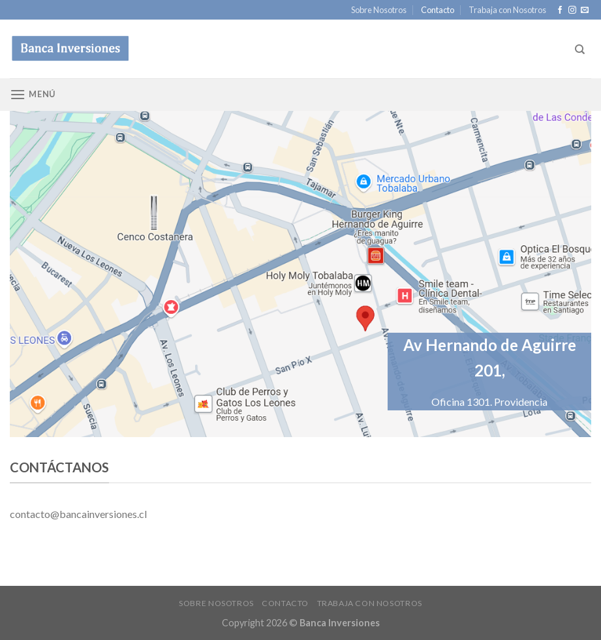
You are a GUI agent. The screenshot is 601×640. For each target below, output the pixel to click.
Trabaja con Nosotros (507, 10)
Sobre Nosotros (379, 10)
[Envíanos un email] (585, 10)
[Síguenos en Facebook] (560, 10)
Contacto (437, 10)
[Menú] (32, 94)
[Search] (579, 49)
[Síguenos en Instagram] (572, 10)
